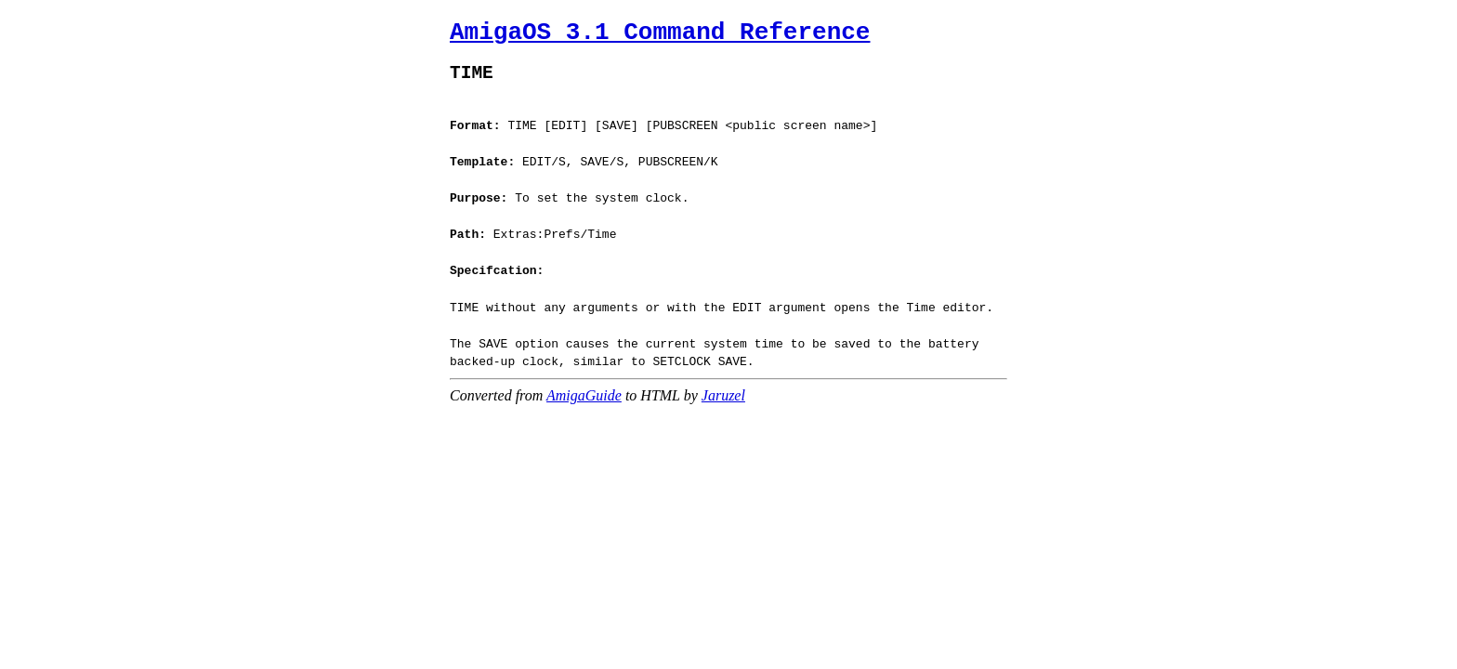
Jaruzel (723, 381)
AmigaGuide (584, 381)
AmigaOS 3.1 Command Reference (660, 32)
